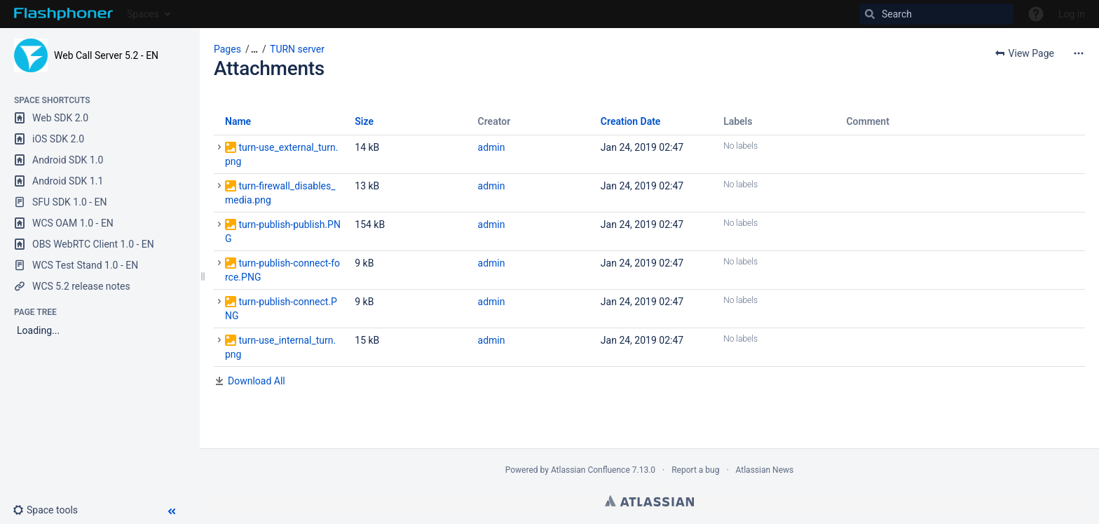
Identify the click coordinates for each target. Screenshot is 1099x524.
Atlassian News (765, 470)
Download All (256, 381)
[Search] (936, 14)
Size (364, 121)
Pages (227, 49)
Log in (1071, 14)
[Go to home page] (63, 14)
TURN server (297, 49)
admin (491, 147)
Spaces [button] (143, 14)
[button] (51, 509)
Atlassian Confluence (590, 470)
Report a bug (695, 470)
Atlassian (649, 501)
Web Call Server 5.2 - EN (106, 55)
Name (238, 121)
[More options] (1078, 53)
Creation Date (631, 121)
